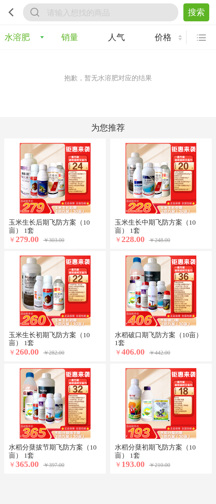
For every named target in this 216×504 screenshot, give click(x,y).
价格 (163, 37)
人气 (116, 37)
